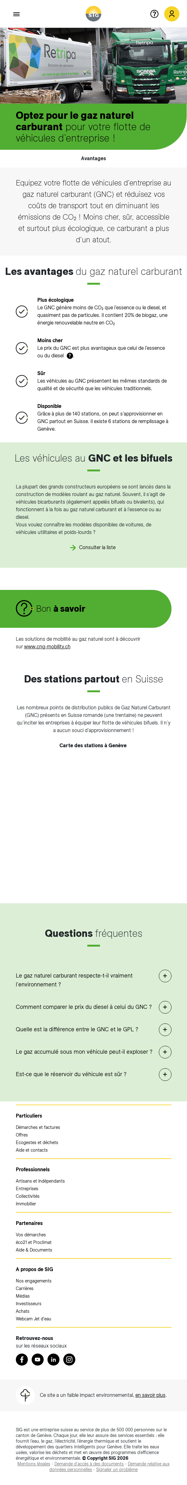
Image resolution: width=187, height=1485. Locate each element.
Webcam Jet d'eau (33, 1318)
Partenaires (29, 1223)
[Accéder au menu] (16, 14)
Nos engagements (34, 1280)
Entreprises (27, 1188)
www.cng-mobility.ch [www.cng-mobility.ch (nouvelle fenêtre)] (47, 647)
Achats (22, 1311)
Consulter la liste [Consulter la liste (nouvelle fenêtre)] (97, 547)
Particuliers (29, 1116)
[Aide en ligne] (157, 14)
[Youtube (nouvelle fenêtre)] (38, 1360)
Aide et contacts (32, 1150)
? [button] (70, 355)
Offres (22, 1134)
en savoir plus (150, 1395)
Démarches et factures (38, 1127)
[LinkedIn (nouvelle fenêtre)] (53, 1360)
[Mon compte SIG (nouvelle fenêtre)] (171, 13)
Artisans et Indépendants (40, 1181)
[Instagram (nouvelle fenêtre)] (69, 1360)
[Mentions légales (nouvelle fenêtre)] (33, 1463)
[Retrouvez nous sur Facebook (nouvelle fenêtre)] (22, 1360)
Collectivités (28, 1196)
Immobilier (26, 1203)
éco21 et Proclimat (34, 1242)
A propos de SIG (34, 1269)
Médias (23, 1296)
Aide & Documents (34, 1249)
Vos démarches (31, 1234)
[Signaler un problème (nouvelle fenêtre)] (117, 1469)
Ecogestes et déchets (37, 1142)
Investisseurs (28, 1303)
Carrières (25, 1288)
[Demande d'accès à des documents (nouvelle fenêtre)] (89, 1463)
